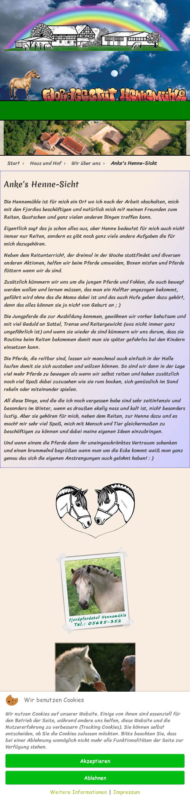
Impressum (126, 791)
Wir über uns (86, 163)
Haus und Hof (45, 163)
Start (13, 163)
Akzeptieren (95, 760)
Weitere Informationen (78, 791)
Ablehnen (95, 777)
